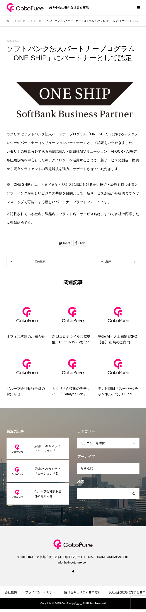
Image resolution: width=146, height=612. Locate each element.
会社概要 (11, 592)
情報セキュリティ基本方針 (82, 592)
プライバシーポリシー (40, 592)
